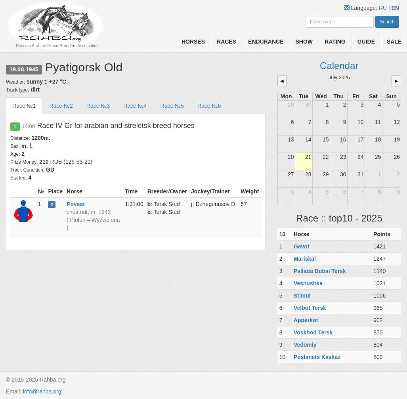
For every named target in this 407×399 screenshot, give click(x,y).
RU (383, 8)
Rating (335, 41)
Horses (193, 41)
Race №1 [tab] (24, 106)
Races (226, 41)
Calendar (339, 65)
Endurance (265, 41)
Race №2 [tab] (61, 106)
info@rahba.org (42, 391)
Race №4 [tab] (135, 106)
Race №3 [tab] (98, 106)
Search (387, 22)
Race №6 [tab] (209, 106)
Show (304, 41)
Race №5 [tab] (172, 106)
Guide (366, 41)
